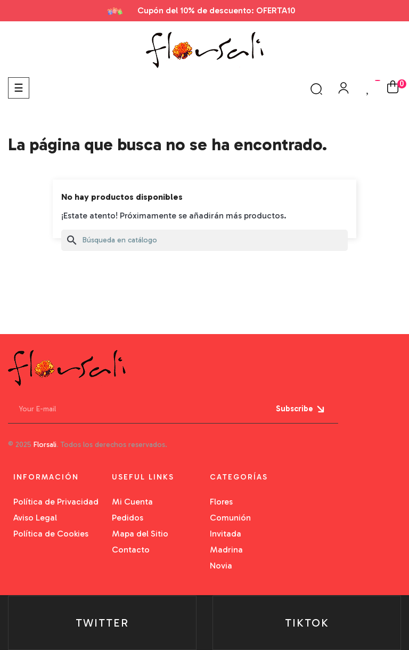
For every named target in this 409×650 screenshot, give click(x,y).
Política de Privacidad (56, 502)
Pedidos (127, 518)
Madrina (226, 550)
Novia (221, 565)
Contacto (131, 550)
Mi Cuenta (132, 502)
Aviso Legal (35, 518)
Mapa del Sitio (140, 534)
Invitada (225, 534)
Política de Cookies (50, 534)
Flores (221, 502)
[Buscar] (204, 240)
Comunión (230, 518)
